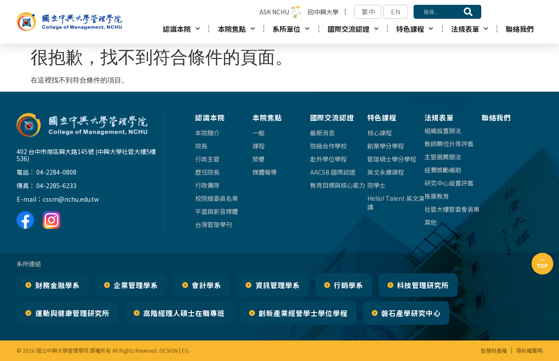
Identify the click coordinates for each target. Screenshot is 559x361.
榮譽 (258, 159)
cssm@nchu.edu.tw (71, 199)
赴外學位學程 (328, 159)
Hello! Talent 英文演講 (395, 202)
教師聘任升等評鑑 (448, 143)
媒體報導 (264, 172)
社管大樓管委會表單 (452, 209)
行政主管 (207, 159)
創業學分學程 (385, 145)
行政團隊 (207, 185)
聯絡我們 (520, 29)
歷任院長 (207, 172)
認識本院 (181, 28)
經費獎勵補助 (442, 169)
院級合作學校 (328, 145)
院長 (201, 145)
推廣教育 (436, 196)
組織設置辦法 (442, 130)
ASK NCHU (274, 11)
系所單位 (291, 28)
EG (185, 350)
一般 (258, 132)
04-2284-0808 (56, 172)
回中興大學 (323, 11)
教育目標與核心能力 (337, 185)
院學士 (376, 185)
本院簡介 (207, 132)
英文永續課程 (385, 172)
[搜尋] (468, 11)
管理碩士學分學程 (391, 159)
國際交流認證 (353, 28)
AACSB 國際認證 (332, 172)
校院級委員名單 (216, 198)
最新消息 (322, 132)
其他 (430, 222)
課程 (258, 145)
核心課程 (379, 132)
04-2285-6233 (56, 185)
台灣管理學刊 (213, 224)
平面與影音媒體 (216, 211)
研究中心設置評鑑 (448, 183)
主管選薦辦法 (442, 156)
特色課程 (414, 28)
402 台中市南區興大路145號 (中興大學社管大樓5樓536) (86, 155)
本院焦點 (236, 28)
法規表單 (469, 28)
